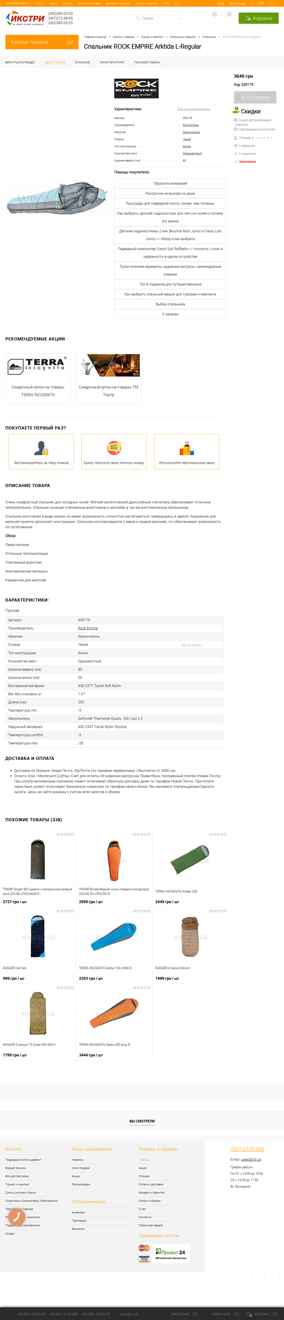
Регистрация (237, 3)
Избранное (222, 1314)
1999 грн (167, 978)
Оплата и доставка (60, 3)
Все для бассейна (17, 1176)
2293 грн (91, 978)
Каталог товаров (42, 42)
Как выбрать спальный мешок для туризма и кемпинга (170, 294)
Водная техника (15, 1168)
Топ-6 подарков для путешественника (170, 284)
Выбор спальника (170, 304)
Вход (220, 3)
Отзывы (39, 3)
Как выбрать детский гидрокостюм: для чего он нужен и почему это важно (170, 217)
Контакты (152, 3)
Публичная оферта (151, 1225)
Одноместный (192, 153)
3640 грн (243, 76)
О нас (137, 3)
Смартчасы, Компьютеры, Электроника (31, 1200)
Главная (10, 3)
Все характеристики (194, 109)
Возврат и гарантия (90, 3)
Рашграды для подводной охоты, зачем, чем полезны (170, 203)
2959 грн (91, 901)
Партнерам (79, 1220)
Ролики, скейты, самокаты (22, 1217)
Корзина (262, 1314)
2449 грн (167, 901)
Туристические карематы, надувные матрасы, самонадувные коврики (170, 270)
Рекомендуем (81, 1184)
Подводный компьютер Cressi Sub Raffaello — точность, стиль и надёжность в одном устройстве (170, 253)
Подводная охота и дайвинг (23, 1159)
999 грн (13, 978)
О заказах (170, 314)
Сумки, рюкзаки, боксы (20, 1192)
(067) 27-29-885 (247, 1149)
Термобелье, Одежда (19, 1209)
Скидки (10, 1233)
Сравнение (181, 1314)
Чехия (187, 139)
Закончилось (191, 132)
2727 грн (15, 901)
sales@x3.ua (251, 1159)
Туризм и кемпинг (17, 1184)
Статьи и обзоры (117, 3)
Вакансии (78, 1229)
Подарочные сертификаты (22, 1225)
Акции (25, 3)
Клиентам (78, 1212)
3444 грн (91, 1055)
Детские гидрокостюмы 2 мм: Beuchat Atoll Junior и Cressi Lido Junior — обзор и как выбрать (170, 235)
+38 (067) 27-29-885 (63, 1314)
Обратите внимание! (170, 183)
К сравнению (245, 153)
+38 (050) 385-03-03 (96, 1314)
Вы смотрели (142, 1121)
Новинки (77, 1159)
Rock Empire (191, 125)
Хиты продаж (80, 1168)
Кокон (187, 146)
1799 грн (15, 1055)
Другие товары (191, 644)
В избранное (244, 145)
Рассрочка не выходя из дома (170, 193)
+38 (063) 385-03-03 (31, 1314)
